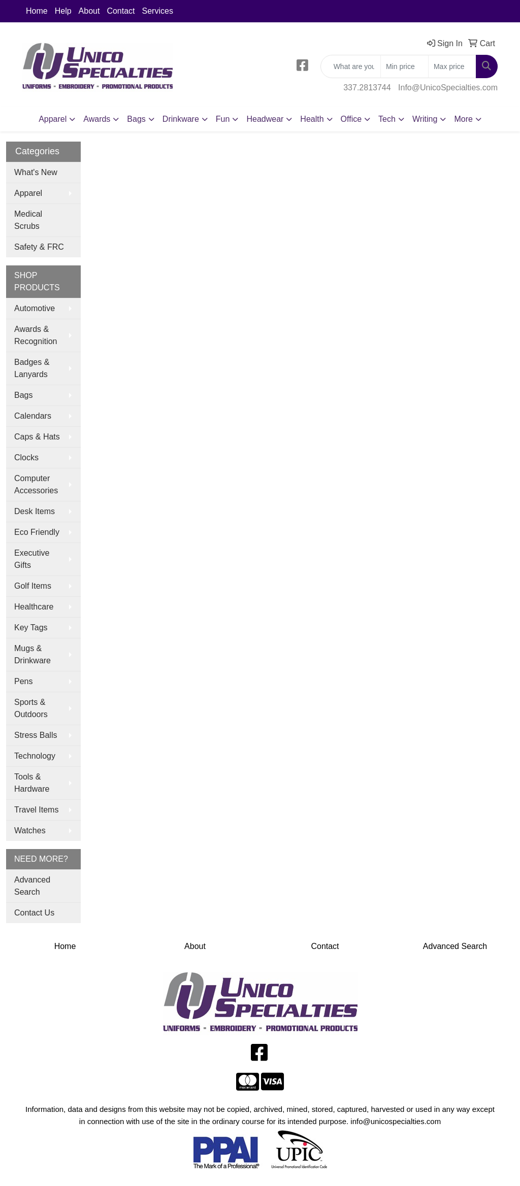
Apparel (28, 193)
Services (157, 11)
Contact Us (34, 912)
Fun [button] (223, 119)
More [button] (463, 119)
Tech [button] (387, 119)
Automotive (34, 308)
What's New (35, 172)
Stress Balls (35, 735)
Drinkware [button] (180, 119)
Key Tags (31, 627)
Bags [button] (136, 119)
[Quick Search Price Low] (404, 66)
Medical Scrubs (28, 220)
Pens (23, 681)
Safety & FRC (39, 247)
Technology (34, 756)
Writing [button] (425, 119)
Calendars (32, 416)
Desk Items (34, 511)
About (89, 11)
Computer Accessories (36, 484)
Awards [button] (96, 119)
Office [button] (351, 119)
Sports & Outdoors (31, 708)
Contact (121, 11)
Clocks (26, 457)
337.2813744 (367, 87)
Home (37, 11)
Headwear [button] (264, 119)
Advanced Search (32, 885)
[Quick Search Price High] (452, 66)
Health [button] (311, 119)
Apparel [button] (53, 119)
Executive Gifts (31, 559)
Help (63, 11)
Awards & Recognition (35, 335)
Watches (30, 830)
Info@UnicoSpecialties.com (448, 87)
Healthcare (33, 606)
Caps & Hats (37, 436)
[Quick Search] (350, 66)
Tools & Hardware (31, 782)
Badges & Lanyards (31, 368)
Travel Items (36, 809)
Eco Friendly (36, 532)
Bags (23, 395)
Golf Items (32, 586)
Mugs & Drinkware (32, 654)
